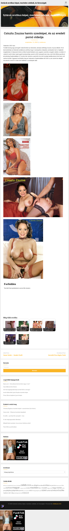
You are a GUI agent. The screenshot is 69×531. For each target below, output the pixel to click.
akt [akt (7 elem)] (4, 485)
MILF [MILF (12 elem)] (40, 488)
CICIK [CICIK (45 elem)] (29, 485)
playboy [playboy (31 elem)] (9, 490)
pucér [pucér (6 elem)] (25, 490)
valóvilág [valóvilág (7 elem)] (16, 493)
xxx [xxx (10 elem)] (19, 493)
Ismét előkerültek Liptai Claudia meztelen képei (15, 392)
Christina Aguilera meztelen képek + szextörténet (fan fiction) (19, 408)
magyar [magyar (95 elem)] (16, 487)
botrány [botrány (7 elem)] (18, 485)
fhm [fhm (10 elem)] (63, 485)
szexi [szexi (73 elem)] (44, 490)
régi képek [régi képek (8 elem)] (36, 490)
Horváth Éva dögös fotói (57, 355)
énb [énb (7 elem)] (21, 493)
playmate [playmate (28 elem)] (15, 490)
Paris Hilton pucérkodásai (9, 427)
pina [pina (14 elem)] (4, 490)
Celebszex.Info (57, 504)
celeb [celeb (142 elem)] (23, 485)
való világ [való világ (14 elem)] (11, 493)
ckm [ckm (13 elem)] (32, 485)
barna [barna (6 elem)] (6, 485)
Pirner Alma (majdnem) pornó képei (12, 395)
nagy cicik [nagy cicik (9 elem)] (49, 488)
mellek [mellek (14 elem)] (28, 488)
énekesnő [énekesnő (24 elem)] (25, 493)
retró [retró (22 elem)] (30, 490)
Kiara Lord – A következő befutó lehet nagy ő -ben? (16, 384)
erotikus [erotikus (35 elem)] (46, 485)
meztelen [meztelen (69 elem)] (34, 488)
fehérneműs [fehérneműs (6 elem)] (58, 485)
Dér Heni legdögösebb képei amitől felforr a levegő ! (16, 389)
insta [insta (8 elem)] (4, 488)
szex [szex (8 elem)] (40, 490)
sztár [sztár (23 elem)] (48, 490)
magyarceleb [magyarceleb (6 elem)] (23, 488)
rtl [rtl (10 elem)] (33, 490)
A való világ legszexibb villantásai (12, 419)
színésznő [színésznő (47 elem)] (54, 490)
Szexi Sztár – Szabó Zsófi (12, 355)
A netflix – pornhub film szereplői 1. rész (13, 416)
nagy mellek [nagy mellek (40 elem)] (57, 488)
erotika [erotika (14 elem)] (41, 485)
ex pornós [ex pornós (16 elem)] (53, 485)
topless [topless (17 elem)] (5, 493)
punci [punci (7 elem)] (27, 490)
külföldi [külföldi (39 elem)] (9, 488)
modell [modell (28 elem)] (44, 488)
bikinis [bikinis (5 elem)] (15, 485)
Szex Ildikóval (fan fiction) (10, 387)
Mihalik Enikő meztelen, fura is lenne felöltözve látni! (17, 423)
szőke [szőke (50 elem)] (61, 490)
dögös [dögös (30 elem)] (36, 485)
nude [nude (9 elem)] (63, 488)
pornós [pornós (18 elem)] (21, 490)
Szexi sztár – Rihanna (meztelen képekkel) (14, 412)
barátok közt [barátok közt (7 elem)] (11, 485)
